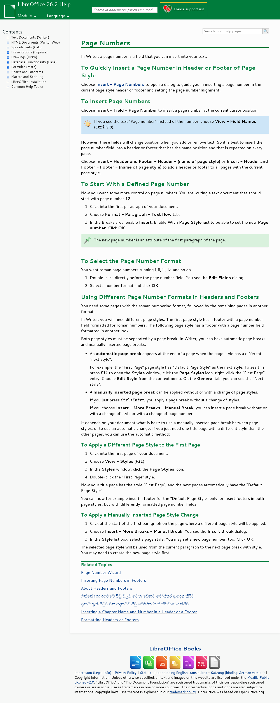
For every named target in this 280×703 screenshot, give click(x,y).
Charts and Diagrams (27, 72)
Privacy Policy (125, 672)
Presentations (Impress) (29, 52)
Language (56, 16)
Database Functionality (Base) (34, 62)
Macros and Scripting (27, 76)
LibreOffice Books (175, 648)
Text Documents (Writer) (30, 37)
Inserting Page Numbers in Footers (113, 580)
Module (25, 16)
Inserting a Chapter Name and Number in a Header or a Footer (139, 612)
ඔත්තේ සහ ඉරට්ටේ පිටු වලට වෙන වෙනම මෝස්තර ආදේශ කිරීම (137, 596)
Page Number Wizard (101, 572)
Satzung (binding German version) (238, 672)
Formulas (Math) (24, 67)
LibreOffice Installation (28, 81)
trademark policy (183, 691)
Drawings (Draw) (24, 57)
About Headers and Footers (106, 588)
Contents (12, 31)
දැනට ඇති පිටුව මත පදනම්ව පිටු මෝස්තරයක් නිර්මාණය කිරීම (135, 604)
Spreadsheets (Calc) (26, 47)
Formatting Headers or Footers (110, 619)
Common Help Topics (27, 86)
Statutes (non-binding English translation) (173, 672)
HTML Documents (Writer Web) (35, 42)
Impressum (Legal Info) (92, 672)
